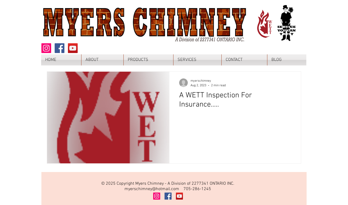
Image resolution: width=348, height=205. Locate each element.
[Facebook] (59, 48)
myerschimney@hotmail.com (151, 189)
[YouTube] (73, 48)
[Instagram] (46, 48)
